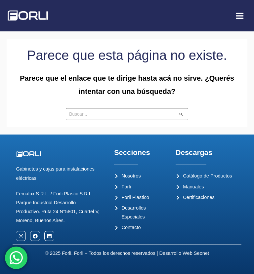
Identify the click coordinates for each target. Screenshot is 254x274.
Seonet (201, 253)
